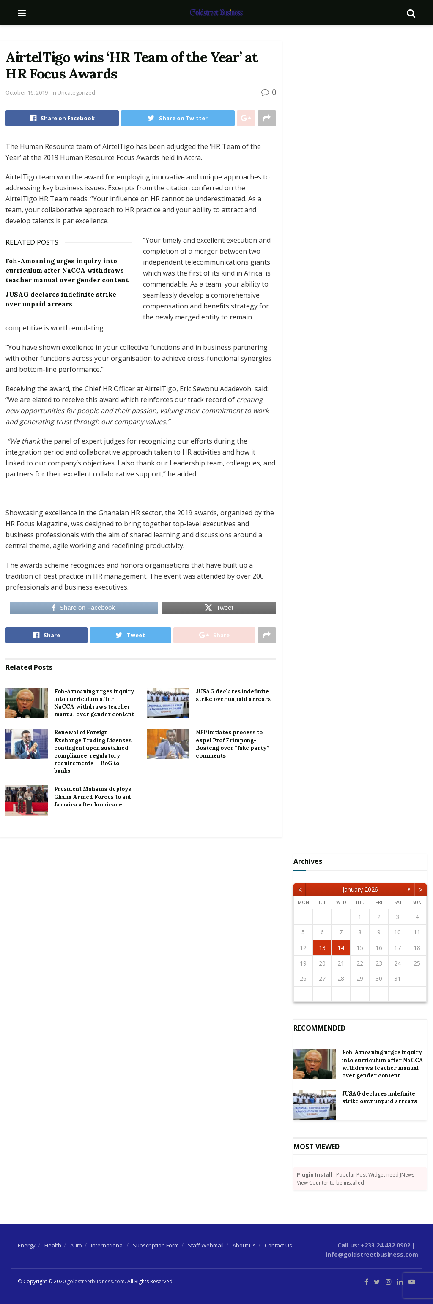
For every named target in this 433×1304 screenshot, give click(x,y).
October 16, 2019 (26, 92)
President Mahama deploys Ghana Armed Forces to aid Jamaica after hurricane (92, 796)
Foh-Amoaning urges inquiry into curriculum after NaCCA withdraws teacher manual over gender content (67, 270)
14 (340, 948)
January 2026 (360, 889)
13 (322, 948)
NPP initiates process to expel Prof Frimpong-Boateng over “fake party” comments (232, 744)
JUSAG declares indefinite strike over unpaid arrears (233, 695)
